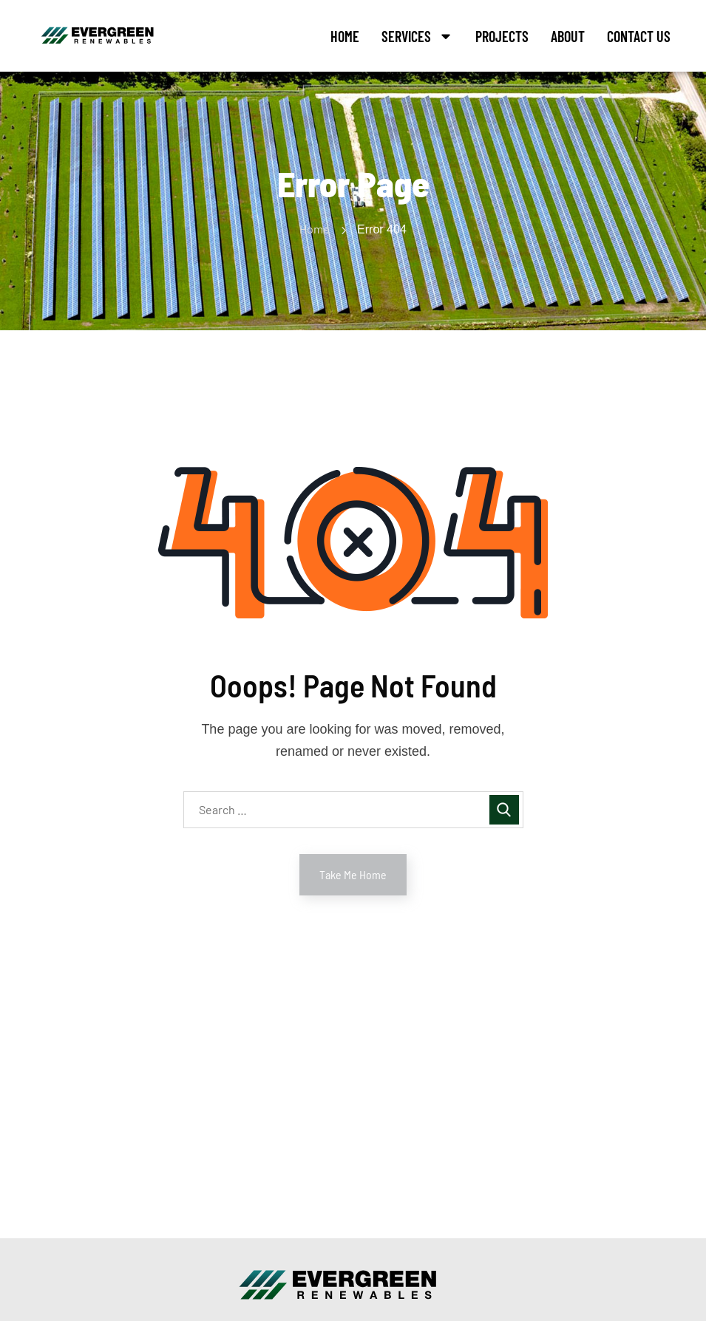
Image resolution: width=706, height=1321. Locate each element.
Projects (502, 36)
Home (344, 36)
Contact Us (639, 36)
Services (417, 36)
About (568, 36)
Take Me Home (353, 874)
